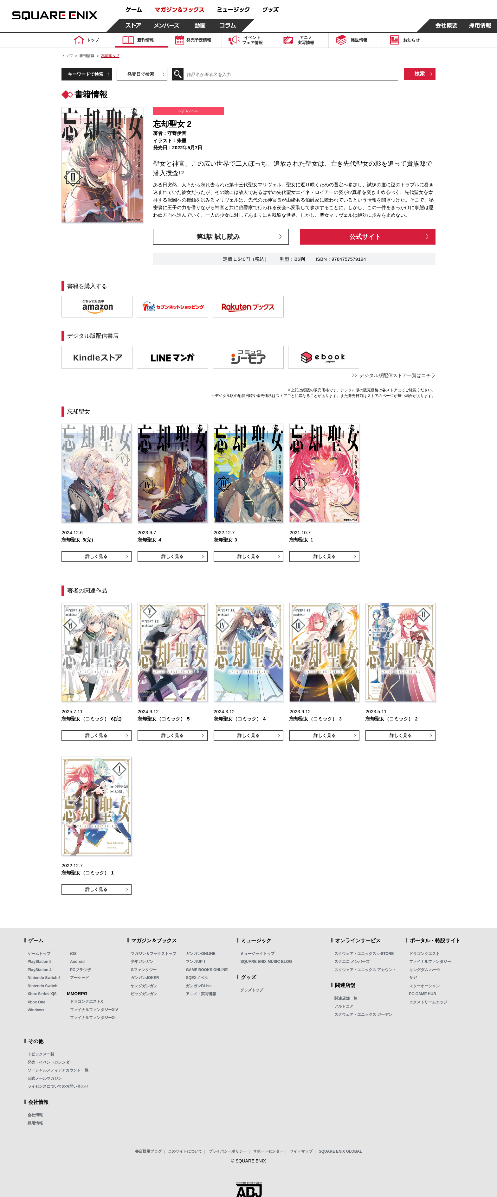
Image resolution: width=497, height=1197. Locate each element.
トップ (67, 56)
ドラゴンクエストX (86, 1001)
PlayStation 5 (39, 961)
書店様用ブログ (148, 1151)
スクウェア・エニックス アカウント (365, 970)
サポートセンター (268, 1151)
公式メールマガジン (45, 1078)
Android (77, 961)
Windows (36, 1010)
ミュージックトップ (257, 953)
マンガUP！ (196, 961)
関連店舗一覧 (345, 998)
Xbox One (36, 1002)
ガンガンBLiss (198, 986)
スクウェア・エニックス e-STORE (364, 953)
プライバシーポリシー (228, 1151)
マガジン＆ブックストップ (153, 953)
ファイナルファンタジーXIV (94, 1010)
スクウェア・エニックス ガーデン (363, 1014)
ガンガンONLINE (200, 953)
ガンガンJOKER (145, 978)
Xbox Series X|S (42, 994)
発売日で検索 (140, 74)
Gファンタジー (143, 970)
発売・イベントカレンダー (50, 1062)
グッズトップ (251, 990)
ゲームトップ (39, 953)
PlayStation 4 (39, 970)
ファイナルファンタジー (430, 961)
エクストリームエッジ (428, 1002)
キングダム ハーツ (425, 970)
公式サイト (365, 236)
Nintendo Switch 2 (44, 978)
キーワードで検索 (85, 74)
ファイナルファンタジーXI (92, 1017)
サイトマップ (301, 1151)
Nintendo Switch (42, 986)
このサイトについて (185, 1151)
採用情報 (35, 1123)
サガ (413, 978)
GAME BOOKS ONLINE (207, 970)
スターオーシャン (424, 986)
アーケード (79, 978)
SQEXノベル (197, 978)
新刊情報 (86, 56)
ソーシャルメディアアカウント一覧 (58, 1070)
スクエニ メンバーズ (352, 961)
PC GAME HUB (422, 994)
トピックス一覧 (41, 1054)
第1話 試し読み (218, 236)
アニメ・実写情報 (201, 994)
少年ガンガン (142, 961)
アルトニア (343, 1006)
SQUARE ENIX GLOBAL (340, 1151)
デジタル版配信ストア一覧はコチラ (397, 375)
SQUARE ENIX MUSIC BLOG (266, 961)
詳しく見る (96, 556)
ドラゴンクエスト (424, 953)
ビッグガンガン (144, 994)
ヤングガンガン (144, 986)
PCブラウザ (80, 970)
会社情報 (35, 1115)
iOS (73, 953)
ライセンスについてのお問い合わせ (58, 1086)
